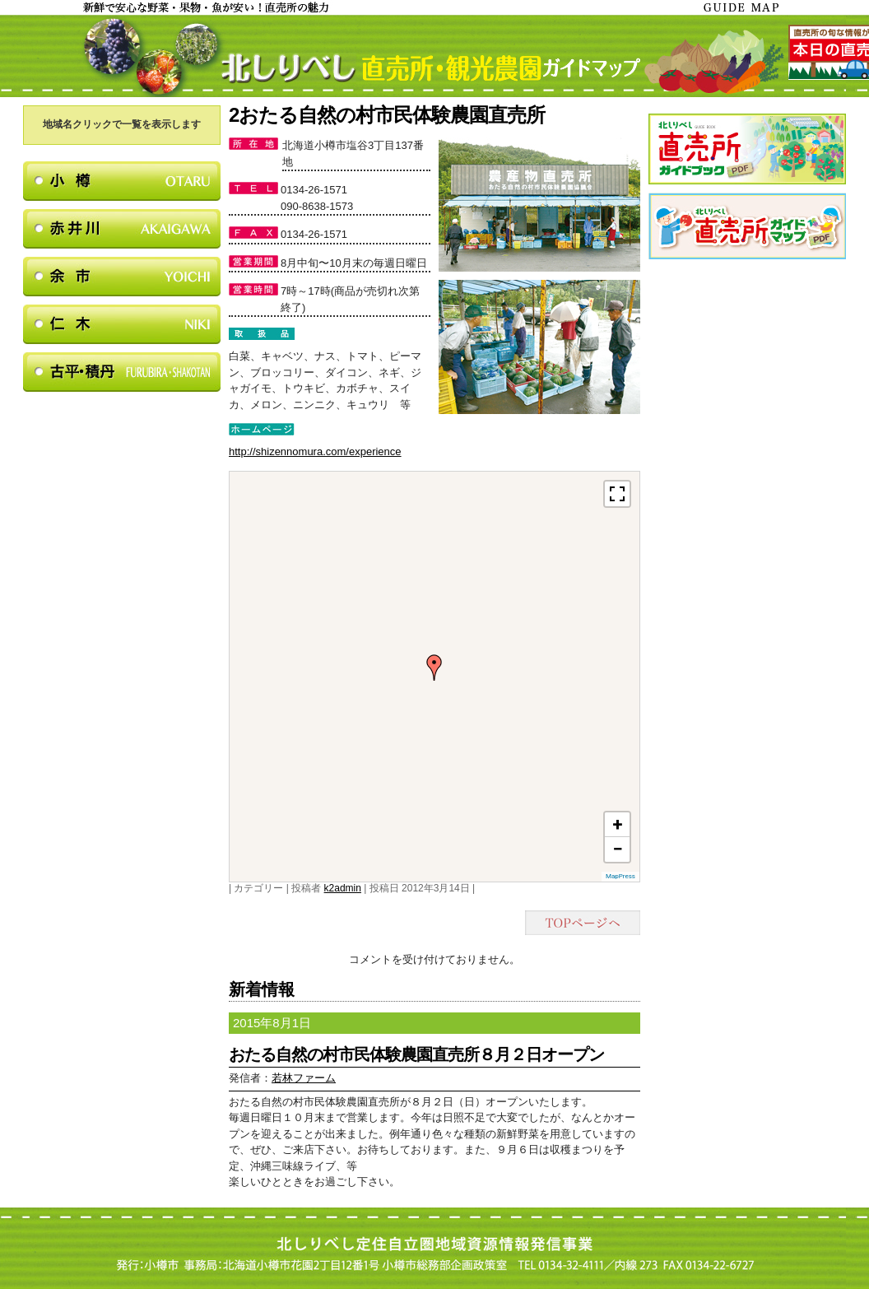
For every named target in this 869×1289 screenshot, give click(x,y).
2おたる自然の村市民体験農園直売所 (387, 115)
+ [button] (618, 824)
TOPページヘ (582, 922)
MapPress (620, 876)
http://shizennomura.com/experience (315, 451)
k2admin (342, 888)
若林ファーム (304, 1078)
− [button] (617, 849)
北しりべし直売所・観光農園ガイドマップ (434, 56)
